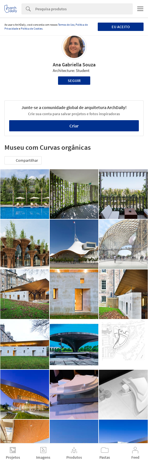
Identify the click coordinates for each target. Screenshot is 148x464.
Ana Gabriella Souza (74, 64)
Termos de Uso (66, 24)
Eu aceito (121, 26)
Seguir (74, 80)
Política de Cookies (31, 28)
